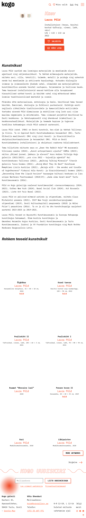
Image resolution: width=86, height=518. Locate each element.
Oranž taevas (64, 282)
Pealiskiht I (64, 336)
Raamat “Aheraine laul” (21, 388)
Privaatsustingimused (55, 486)
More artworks (73, 453)
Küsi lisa (54, 48)
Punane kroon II (64, 388)
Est (71, 4)
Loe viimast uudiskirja (31, 486)
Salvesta (54, 41)
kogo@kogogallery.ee (37, 503)
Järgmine (75, 462)
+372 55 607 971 (35, 511)
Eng (76, 4)
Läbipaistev (64, 439)
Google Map (9, 511)
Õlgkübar (21, 282)
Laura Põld (52, 19)
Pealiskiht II (21, 336)
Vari (21, 439)
